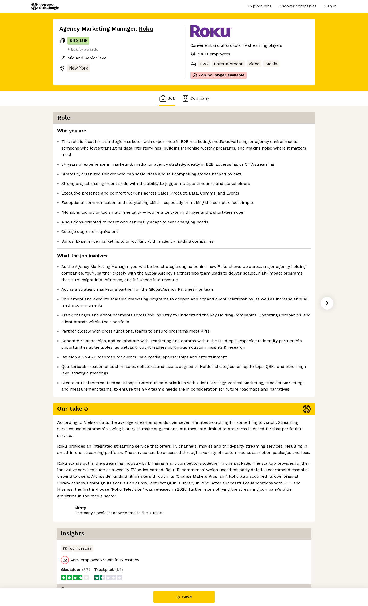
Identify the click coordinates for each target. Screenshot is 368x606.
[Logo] (45, 6)
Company (195, 98)
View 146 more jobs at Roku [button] (123, 566)
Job (167, 98)
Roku (146, 28)
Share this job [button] (73, 566)
